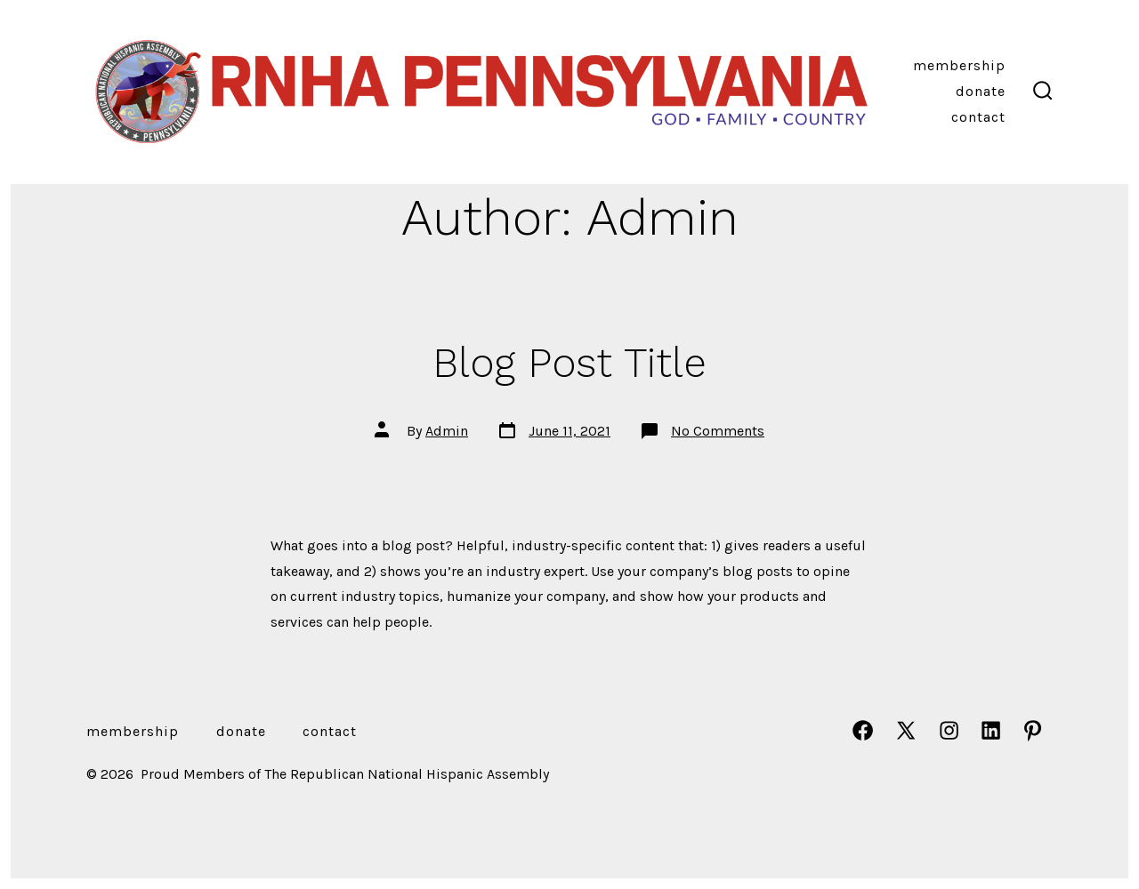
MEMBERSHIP (959, 65)
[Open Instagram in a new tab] (949, 730)
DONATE (981, 91)
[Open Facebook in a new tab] (863, 730)
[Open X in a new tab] (905, 730)
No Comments (717, 430)
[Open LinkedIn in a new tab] (991, 730)
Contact (978, 116)
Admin (446, 430)
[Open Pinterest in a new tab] (1033, 730)
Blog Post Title (569, 363)
